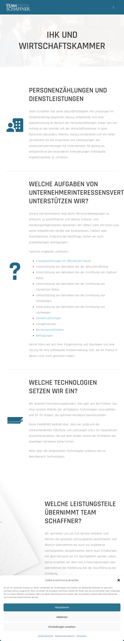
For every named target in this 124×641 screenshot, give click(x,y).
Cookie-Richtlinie (45, 635)
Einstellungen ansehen (62, 626)
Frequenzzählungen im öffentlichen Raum (63, 261)
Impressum (81, 635)
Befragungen (44, 336)
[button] (118, 580)
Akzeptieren (62, 607)
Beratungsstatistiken (50, 330)
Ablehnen (62, 616)
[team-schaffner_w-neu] (17, 5)
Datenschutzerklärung (65, 635)
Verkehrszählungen (48, 318)
